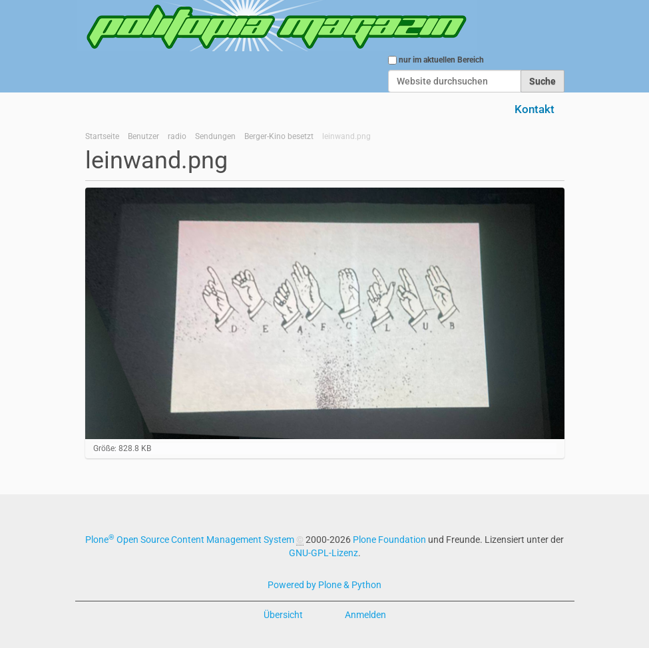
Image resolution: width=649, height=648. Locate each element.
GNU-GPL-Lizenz (323, 553)
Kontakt (534, 109)
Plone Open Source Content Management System (189, 539)
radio (177, 136)
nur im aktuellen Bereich (441, 60)
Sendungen (215, 136)
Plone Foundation (389, 539)
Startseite (102, 136)
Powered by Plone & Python (324, 584)
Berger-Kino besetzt (279, 136)
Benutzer (143, 136)
